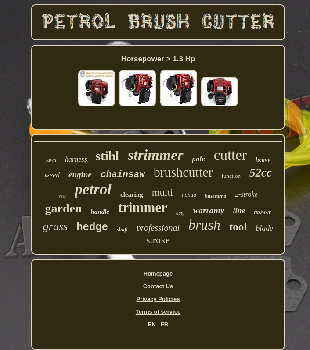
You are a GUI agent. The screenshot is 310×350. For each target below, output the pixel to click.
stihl (107, 156)
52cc (260, 172)
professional (158, 228)
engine (80, 174)
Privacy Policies (158, 299)
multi (162, 192)
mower (262, 212)
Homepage (158, 273)
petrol (93, 189)
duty (180, 213)
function (231, 176)
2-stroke (246, 194)
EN (152, 324)
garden (63, 208)
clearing (131, 194)
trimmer (142, 207)
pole (198, 159)
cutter (230, 155)
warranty (208, 210)
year (62, 196)
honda (189, 194)
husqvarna (215, 195)
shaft (122, 229)
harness (76, 159)
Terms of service (158, 311)
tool (238, 227)
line (239, 210)
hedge (92, 227)
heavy (263, 159)
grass (55, 226)
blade (264, 228)
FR (164, 324)
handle (99, 211)
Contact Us (158, 286)
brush (204, 225)
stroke (158, 239)
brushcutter (183, 172)
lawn (51, 160)
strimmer (156, 155)
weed (52, 175)
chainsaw (123, 175)
